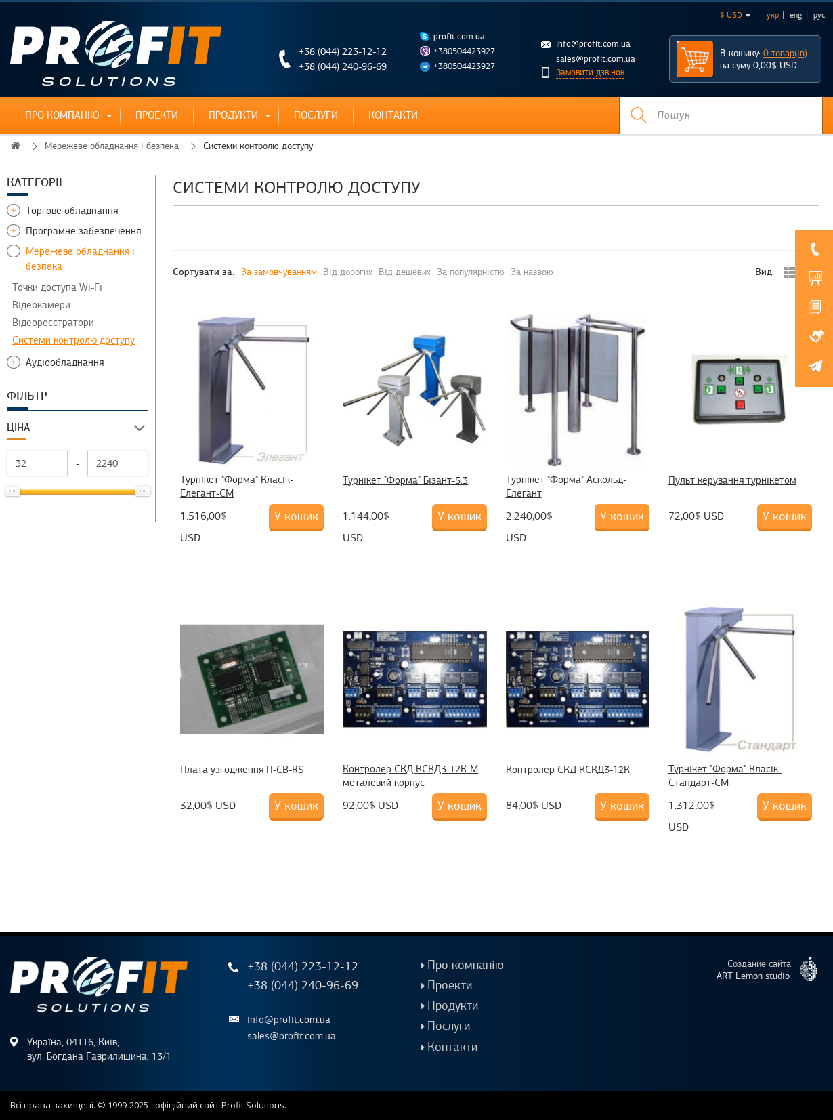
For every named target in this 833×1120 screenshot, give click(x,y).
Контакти (393, 115)
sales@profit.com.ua (595, 59)
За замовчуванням (279, 272)
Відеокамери (41, 305)
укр (773, 15)
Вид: (764, 272)
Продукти (233, 115)
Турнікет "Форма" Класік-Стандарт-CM (725, 776)
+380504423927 (464, 51)
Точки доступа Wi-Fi (57, 287)
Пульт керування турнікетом (732, 480)
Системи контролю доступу (73, 340)
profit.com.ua (459, 36)
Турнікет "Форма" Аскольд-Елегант (566, 486)
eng (796, 15)
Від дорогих (347, 272)
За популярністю (471, 272)
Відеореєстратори (53, 322)
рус (819, 15)
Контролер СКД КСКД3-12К (568, 770)
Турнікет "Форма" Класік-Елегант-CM (236, 486)
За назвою (532, 272)
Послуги (316, 115)
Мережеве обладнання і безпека (112, 146)
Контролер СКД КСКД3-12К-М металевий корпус (410, 776)
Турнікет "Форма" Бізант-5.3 (405, 480)
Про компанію (62, 115)
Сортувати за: (203, 272)
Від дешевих (405, 272)
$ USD (735, 15)
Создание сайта (772, 969)
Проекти (156, 115)
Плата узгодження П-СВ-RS (242, 770)
